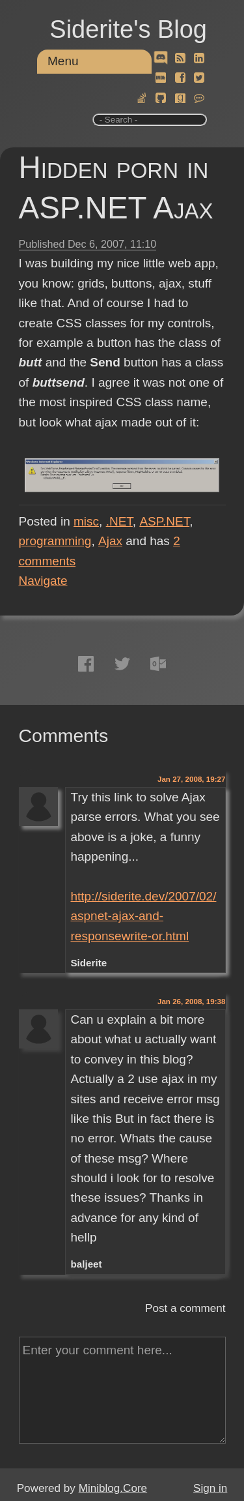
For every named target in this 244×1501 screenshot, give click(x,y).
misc (86, 521)
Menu (63, 61)
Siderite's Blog (128, 29)
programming (55, 541)
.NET (119, 521)
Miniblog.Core (113, 1488)
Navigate (43, 580)
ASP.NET (164, 521)
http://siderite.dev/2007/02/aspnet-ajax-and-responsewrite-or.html (143, 916)
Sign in (210, 1488)
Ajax (110, 541)
